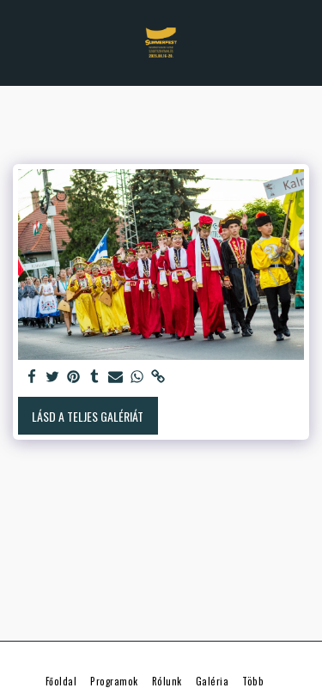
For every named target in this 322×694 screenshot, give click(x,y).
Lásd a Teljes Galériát (87, 416)
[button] (18, 42)
